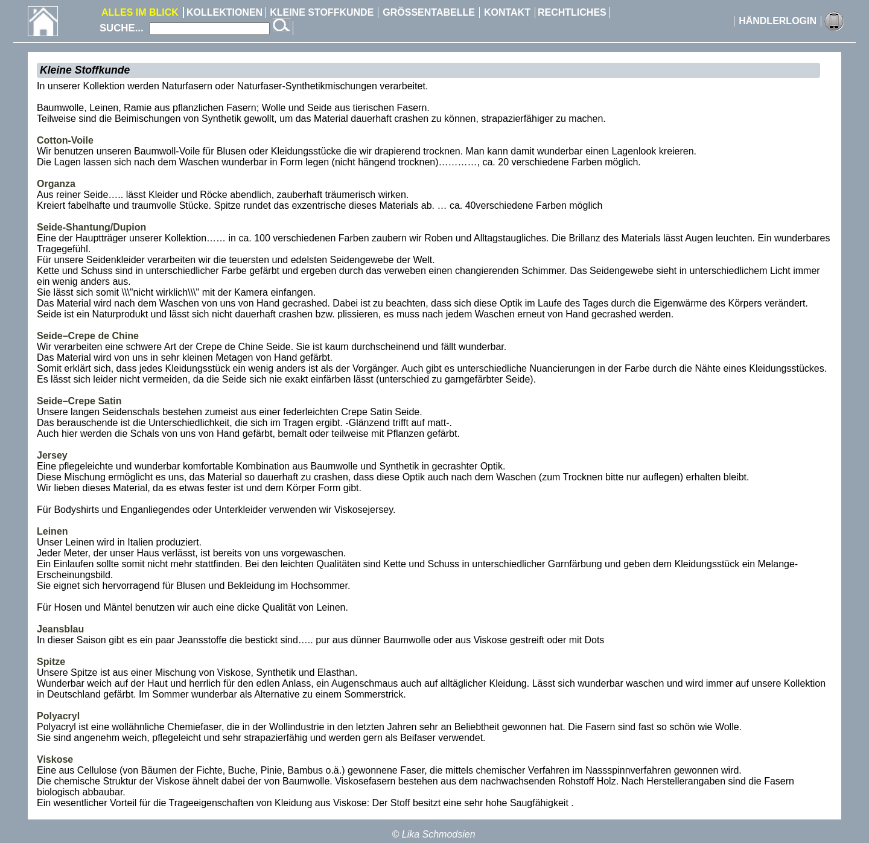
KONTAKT (507, 12)
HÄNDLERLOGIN (777, 21)
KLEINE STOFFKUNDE (322, 12)
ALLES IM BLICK (140, 12)
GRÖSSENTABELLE (429, 12)
